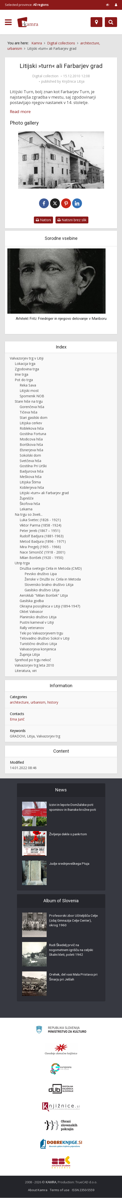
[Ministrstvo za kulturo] (61, 1030)
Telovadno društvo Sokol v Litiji (44, 638)
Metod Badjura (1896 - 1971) (43, 541)
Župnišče (27, 498)
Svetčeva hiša (30, 461)
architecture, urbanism (27, 702)
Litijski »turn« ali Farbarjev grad (44, 493)
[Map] (96, 22)
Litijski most (29, 390)
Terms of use (59, 1190)
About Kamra (37, 1190)
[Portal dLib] (61, 1089)
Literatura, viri (26, 671)
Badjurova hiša (31, 471)
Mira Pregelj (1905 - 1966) (40, 547)
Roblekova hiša (32, 428)
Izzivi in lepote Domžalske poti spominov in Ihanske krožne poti (72, 810)
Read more (20, 111)
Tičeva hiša (28, 412)
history (52, 702)
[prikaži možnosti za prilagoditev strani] (107, 4)
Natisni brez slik (71, 220)
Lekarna (26, 509)
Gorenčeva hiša (32, 407)
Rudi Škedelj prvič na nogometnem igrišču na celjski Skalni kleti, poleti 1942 (72, 951)
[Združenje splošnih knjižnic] (61, 1162)
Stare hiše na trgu (29, 401)
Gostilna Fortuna (33, 434)
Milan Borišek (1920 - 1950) (41, 557)
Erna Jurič (17, 719)
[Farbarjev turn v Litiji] (61, 160)
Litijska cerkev (31, 423)
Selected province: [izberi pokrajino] (27, 4)
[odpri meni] (8, 22)
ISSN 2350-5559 (83, 1190)
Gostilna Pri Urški (33, 466)
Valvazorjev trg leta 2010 (34, 665)
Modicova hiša (31, 439)
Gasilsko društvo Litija (42, 590)
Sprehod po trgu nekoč (33, 660)
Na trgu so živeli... (28, 514)
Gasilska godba (32, 601)
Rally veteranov (32, 628)
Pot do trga (24, 380)
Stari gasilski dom (33, 417)
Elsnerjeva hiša (31, 450)
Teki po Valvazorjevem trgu (41, 633)
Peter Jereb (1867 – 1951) (40, 530)
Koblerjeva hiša (32, 487)
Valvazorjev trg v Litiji (26, 358)
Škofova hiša (30, 504)
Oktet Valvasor (31, 611)
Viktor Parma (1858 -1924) (40, 525)
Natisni (43, 220)
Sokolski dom (30, 455)
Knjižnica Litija (73, 81)
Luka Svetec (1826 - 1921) (40, 520)
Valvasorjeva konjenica (38, 649)
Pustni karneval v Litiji (37, 622)
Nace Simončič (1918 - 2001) (42, 552)
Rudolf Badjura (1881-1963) (42, 536)
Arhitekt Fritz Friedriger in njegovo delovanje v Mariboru (61, 319)
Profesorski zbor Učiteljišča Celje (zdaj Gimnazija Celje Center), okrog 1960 (70, 921)
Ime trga (21, 374)
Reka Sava (28, 385)
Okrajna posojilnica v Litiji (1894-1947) (50, 606)
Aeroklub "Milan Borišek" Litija (44, 595)
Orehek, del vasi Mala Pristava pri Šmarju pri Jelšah (72, 977)
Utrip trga (22, 563)
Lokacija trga (25, 363)
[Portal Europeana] (61, 1069)
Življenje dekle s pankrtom (69, 835)
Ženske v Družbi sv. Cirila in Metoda (53, 579)
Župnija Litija (30, 654)
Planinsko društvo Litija (38, 617)
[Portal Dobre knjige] (61, 1144)
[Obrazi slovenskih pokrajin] (61, 1126)
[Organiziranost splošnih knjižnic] (61, 1049)
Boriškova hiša (31, 444)
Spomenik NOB (32, 396)
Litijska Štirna (30, 482)
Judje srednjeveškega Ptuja (70, 864)
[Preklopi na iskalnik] (111, 22)
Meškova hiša (30, 477)
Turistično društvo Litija (38, 644)
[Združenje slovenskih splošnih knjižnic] (61, 1107)
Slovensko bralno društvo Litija (49, 584)
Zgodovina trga (27, 369)
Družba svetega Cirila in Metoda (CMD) (51, 568)
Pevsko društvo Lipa (41, 574)
